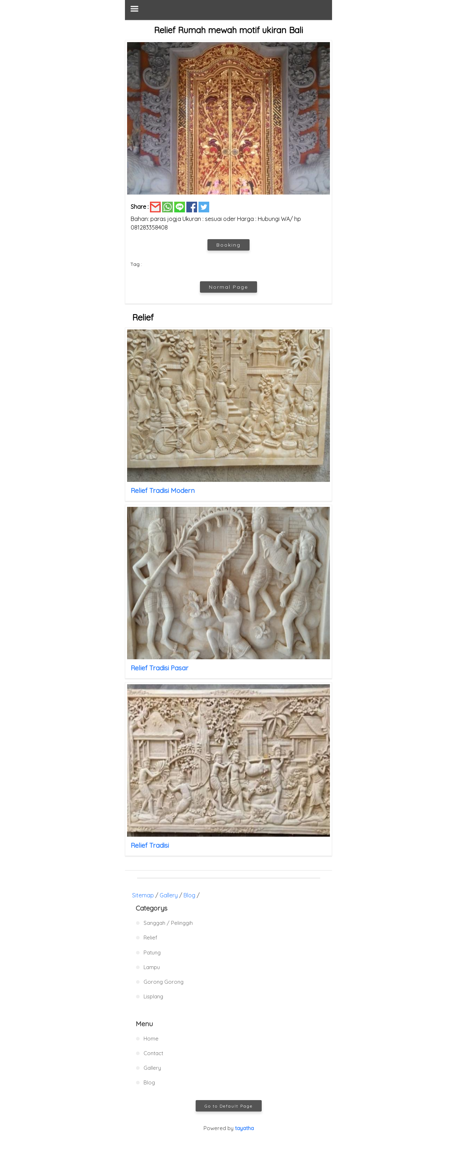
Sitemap (143, 895)
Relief (150, 937)
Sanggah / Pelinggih (168, 922)
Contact (153, 1053)
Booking (228, 245)
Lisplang (153, 996)
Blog (189, 895)
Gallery (169, 895)
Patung (152, 952)
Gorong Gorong (164, 981)
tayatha (244, 1128)
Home (151, 1038)
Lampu (152, 967)
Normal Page (228, 287)
